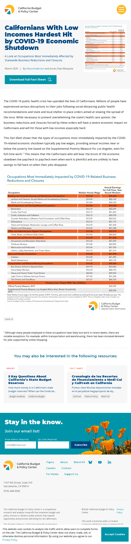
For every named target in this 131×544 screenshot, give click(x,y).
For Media (52, 474)
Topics (50, 462)
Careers (50, 468)
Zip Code (47, 439)
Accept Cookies (115, 534)
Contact (66, 468)
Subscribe (80, 444)
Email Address (17, 439)
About (64, 462)
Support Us (71, 474)
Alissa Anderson (35, 68)
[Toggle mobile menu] (121, 10)
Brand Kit (79, 462)
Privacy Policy (9, 539)
